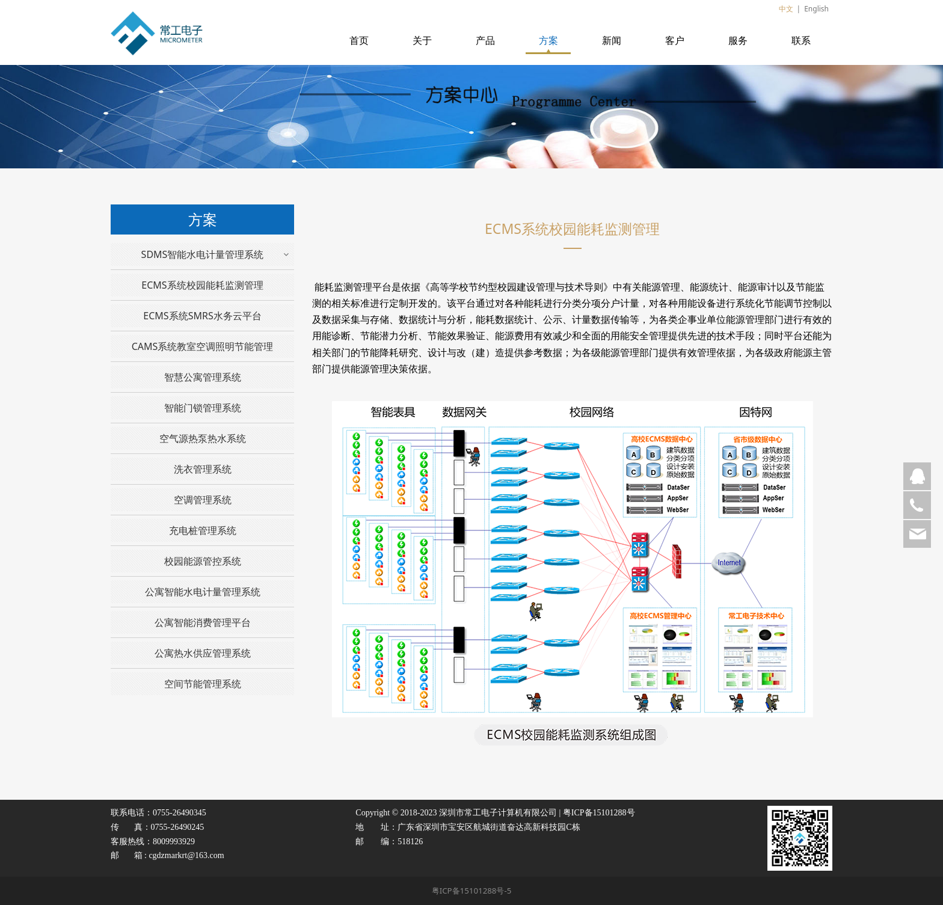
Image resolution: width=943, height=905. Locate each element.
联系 (801, 40)
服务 (738, 40)
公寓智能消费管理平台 (203, 622)
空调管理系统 (203, 499)
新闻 (611, 40)
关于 (422, 40)
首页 (359, 40)
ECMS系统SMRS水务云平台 (202, 315)
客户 (674, 40)
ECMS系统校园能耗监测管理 (202, 285)
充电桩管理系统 (202, 530)
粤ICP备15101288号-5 (472, 890)
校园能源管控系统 (202, 561)
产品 (485, 40)
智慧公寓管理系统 (202, 377)
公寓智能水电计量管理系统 (202, 591)
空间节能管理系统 (202, 683)
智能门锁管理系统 (202, 407)
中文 (786, 9)
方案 (548, 40)
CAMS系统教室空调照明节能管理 (203, 346)
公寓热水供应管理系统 (203, 653)
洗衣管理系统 (203, 469)
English (816, 9)
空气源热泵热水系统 (202, 438)
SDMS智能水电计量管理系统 (202, 254)
